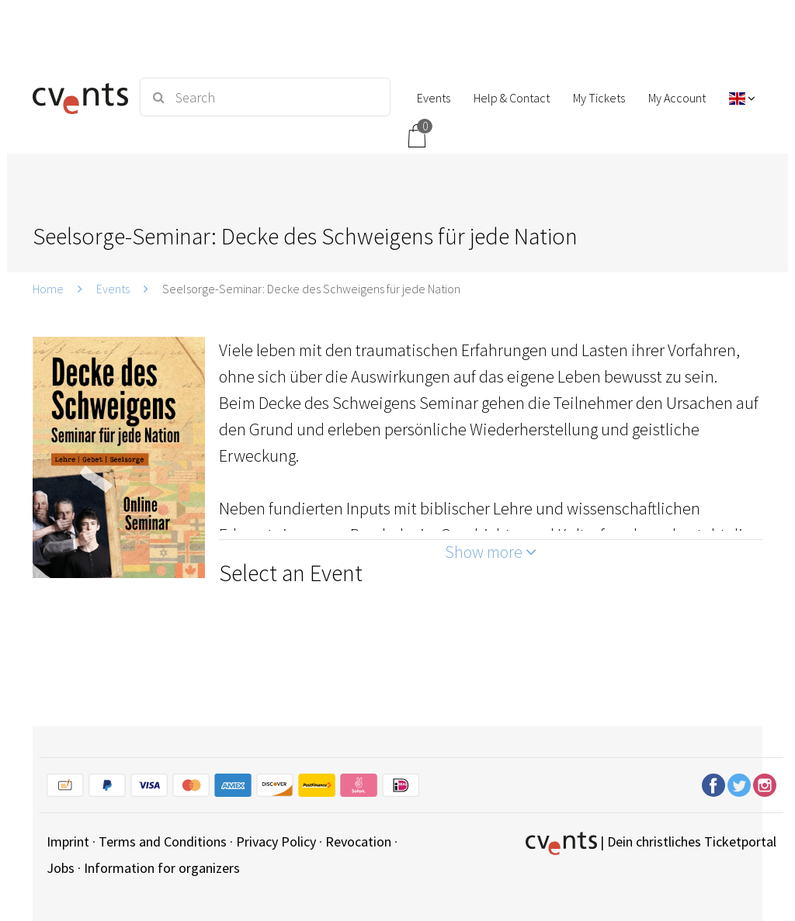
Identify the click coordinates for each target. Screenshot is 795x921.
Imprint (68, 841)
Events (113, 288)
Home (48, 288)
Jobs (61, 868)
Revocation (358, 841)
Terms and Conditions (163, 841)
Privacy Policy (276, 841)
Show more (490, 552)
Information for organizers (162, 868)
